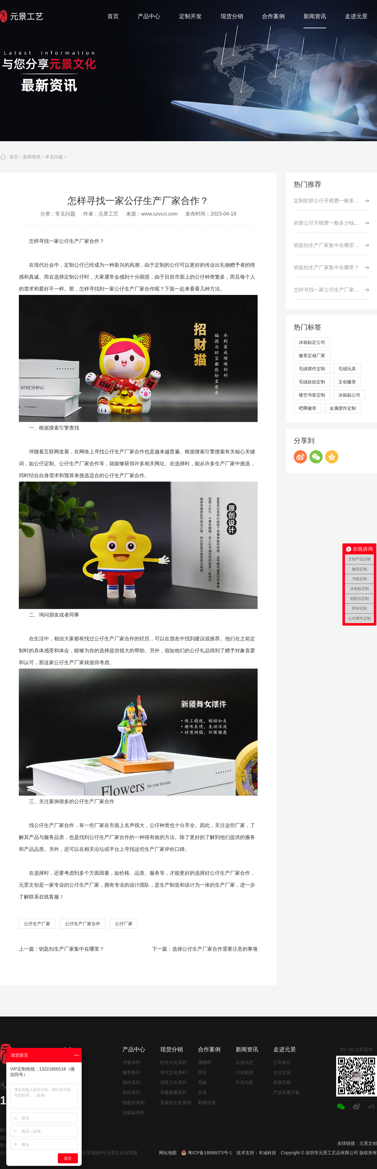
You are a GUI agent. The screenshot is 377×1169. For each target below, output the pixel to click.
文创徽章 (347, 381)
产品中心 (134, 1049)
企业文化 (282, 1072)
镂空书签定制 (312, 395)
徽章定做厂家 (312, 355)
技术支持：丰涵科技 (256, 1152)
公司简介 (282, 1062)
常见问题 (54, 157)
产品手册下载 (286, 1092)
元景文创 (368, 1143)
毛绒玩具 (347, 368)
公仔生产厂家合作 (82, 923)
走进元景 (284, 1049)
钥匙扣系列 (134, 1102)
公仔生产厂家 (37, 923)
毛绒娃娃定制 (312, 381)
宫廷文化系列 (173, 1082)
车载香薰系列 (173, 1092)
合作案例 (209, 1049)
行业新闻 (244, 1072)
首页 (13, 157)
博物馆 (204, 1062)
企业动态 (244, 1062)
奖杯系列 (131, 1092)
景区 (202, 1072)
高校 (202, 1082)
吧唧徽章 (307, 408)
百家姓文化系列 (175, 1102)
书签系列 (131, 1062)
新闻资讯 (32, 157)
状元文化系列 (173, 1072)
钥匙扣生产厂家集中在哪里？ (71, 949)
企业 (202, 1092)
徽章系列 (131, 1072)
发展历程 (282, 1082)
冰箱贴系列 (134, 1112)
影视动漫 (207, 1102)
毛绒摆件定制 (312, 368)
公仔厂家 (124, 923)
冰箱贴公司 (349, 395)
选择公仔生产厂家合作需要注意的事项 (215, 949)
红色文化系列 (173, 1062)
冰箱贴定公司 (312, 342)
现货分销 (171, 1049)
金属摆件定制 (343, 408)
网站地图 (168, 1152)
